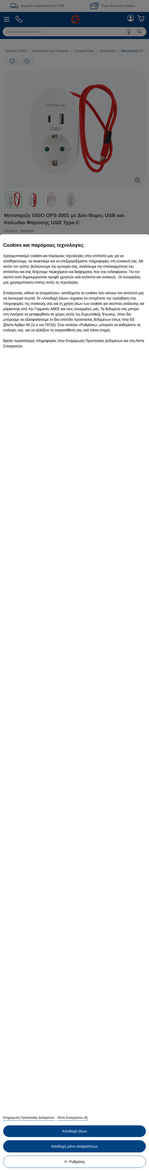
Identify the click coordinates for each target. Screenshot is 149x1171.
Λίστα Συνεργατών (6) (72, 1118)
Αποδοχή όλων (74, 1131)
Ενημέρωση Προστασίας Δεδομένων (28, 1118)
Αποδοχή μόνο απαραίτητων (74, 1146)
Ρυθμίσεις (74, 1162)
